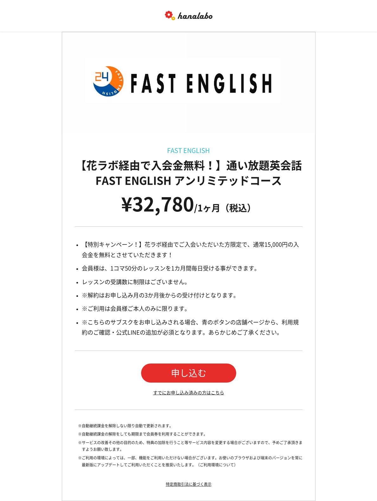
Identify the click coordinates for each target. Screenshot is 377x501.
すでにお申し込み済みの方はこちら (188, 393)
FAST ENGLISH (188, 150)
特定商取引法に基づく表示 (188, 484)
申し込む (188, 373)
